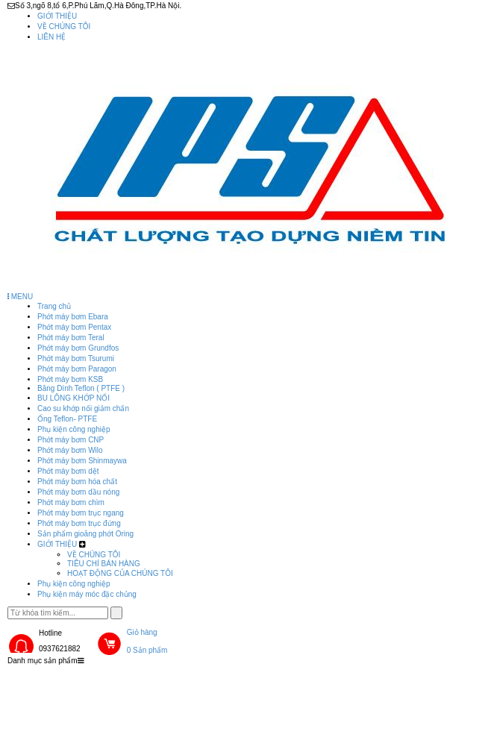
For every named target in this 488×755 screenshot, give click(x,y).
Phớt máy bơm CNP (70, 440)
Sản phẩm (133, 680)
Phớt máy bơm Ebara (72, 317)
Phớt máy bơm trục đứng (79, 523)
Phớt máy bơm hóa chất (77, 481)
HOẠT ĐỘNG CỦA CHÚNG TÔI (120, 573)
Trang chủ (54, 306)
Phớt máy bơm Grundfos (78, 348)
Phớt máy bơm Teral (70, 337)
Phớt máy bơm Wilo (70, 450)
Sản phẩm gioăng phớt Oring (85, 534)
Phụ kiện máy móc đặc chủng (87, 594)
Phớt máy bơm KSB (70, 379)
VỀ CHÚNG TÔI (63, 26)
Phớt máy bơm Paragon (76, 369)
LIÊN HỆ (51, 37)
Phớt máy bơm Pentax (74, 327)
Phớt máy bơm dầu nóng (78, 492)
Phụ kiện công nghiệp (73, 429)
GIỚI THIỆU (57, 16)
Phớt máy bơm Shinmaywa (82, 461)
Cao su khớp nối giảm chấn (83, 408)
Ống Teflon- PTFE (67, 419)
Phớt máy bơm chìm (70, 502)
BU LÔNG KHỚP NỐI (73, 398)
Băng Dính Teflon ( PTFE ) (81, 388)
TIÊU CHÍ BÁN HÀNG (103, 564)
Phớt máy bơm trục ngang (80, 513)
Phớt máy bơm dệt (67, 471)
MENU (20, 296)
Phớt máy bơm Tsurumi (75, 358)
